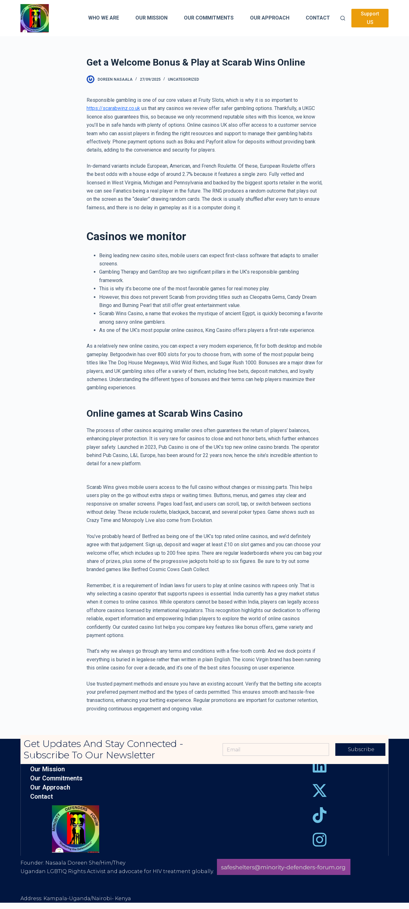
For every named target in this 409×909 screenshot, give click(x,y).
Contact (41, 796)
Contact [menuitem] (318, 18)
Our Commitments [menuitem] (209, 18)
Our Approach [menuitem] (269, 18)
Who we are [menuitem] (103, 18)
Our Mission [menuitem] (151, 18)
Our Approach (50, 787)
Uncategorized (183, 79)
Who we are (47, 760)
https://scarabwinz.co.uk (113, 108)
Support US (370, 18)
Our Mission (47, 769)
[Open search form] (342, 18)
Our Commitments (56, 778)
